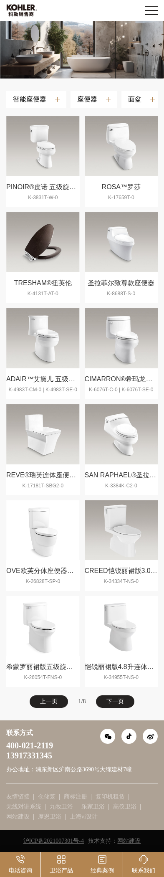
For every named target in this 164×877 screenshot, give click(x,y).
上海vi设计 (84, 817)
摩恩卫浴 (49, 817)
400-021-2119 (29, 745)
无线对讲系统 (23, 806)
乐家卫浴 (93, 806)
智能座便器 (29, 99)
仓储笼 (47, 796)
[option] (82, 50)
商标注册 (75, 796)
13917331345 (29, 755)
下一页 (115, 701)
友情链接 (18, 796)
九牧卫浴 (61, 806)
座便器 (87, 99)
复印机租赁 (110, 796)
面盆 (134, 99)
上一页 (49, 701)
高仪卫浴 (124, 806)
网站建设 (18, 817)
